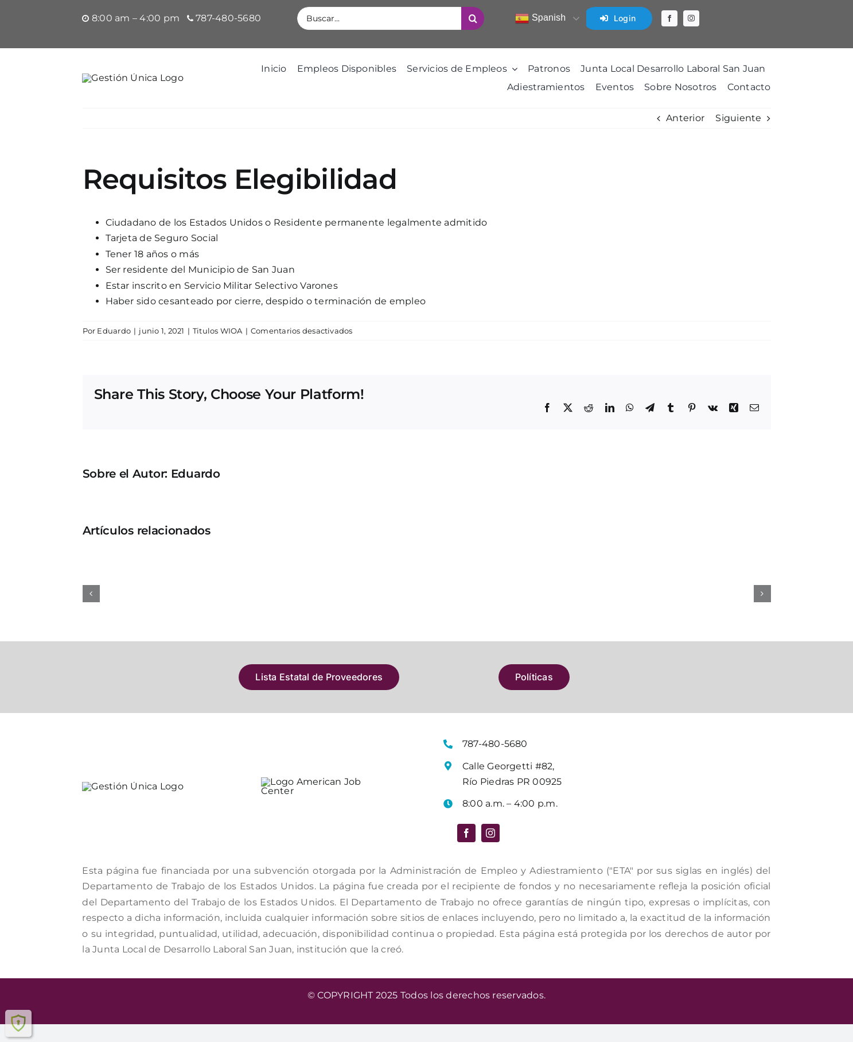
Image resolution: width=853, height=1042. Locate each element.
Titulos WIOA (218, 351)
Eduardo (114, 351)
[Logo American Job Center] (318, 803)
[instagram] (691, 18)
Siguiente (738, 138)
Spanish (540, 18)
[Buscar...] (379, 18)
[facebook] (669, 18)
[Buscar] (472, 18)
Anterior (685, 138)
